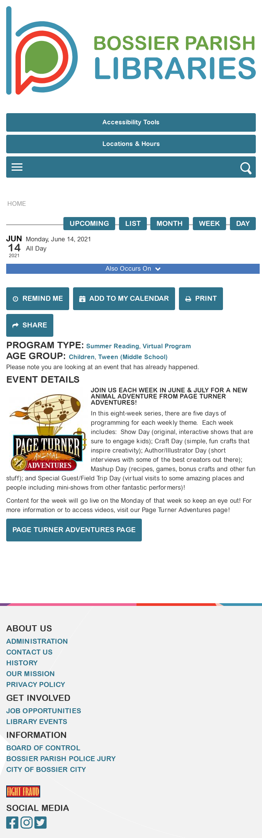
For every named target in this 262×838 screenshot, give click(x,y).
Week (209, 223)
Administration (37, 641)
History (21, 663)
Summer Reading (112, 346)
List (133, 223)
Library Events (36, 722)
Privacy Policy (35, 684)
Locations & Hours (131, 144)
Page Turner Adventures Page (74, 530)
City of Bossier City (46, 769)
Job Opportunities (43, 711)
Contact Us (29, 652)
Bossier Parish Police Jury (61, 759)
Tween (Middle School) (133, 357)
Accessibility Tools (131, 122)
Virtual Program (167, 346)
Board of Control (43, 748)
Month (170, 223)
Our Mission (30, 674)
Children (82, 357)
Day (243, 223)
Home (16, 203)
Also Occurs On (133, 268)
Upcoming (89, 223)
